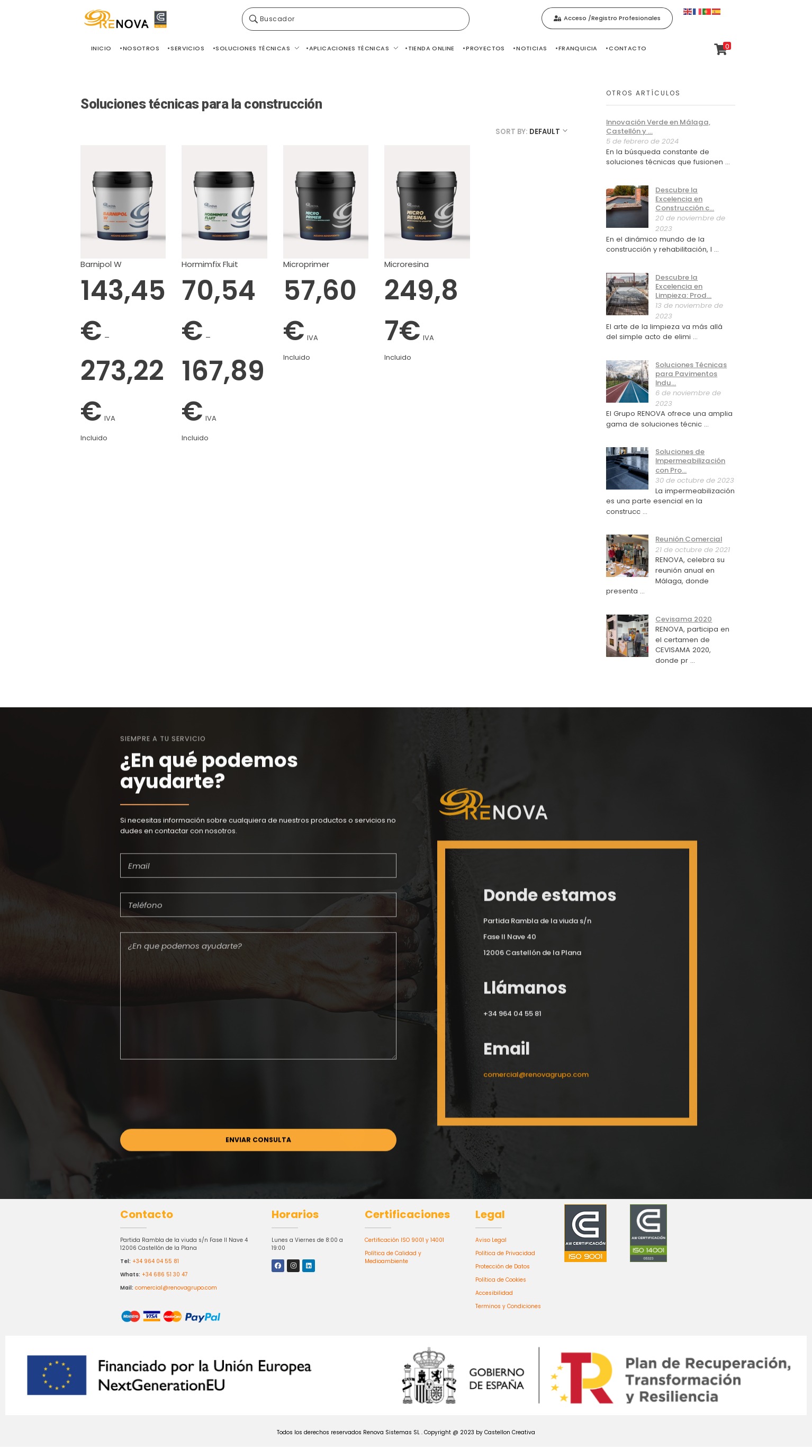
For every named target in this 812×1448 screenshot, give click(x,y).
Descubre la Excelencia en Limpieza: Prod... (683, 286)
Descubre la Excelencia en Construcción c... (684, 199)
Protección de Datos (502, 1267)
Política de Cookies (500, 1280)
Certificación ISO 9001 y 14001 (404, 1241)
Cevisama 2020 (683, 619)
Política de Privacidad (505, 1254)
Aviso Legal (491, 1241)
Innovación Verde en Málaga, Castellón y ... (658, 126)
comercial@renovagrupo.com (176, 1288)
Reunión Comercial (688, 539)
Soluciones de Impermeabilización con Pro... (690, 461)
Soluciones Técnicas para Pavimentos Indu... (691, 374)
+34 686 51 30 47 (164, 1275)
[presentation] (200, 1108)
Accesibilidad (494, 1294)
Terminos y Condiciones (508, 1307)
